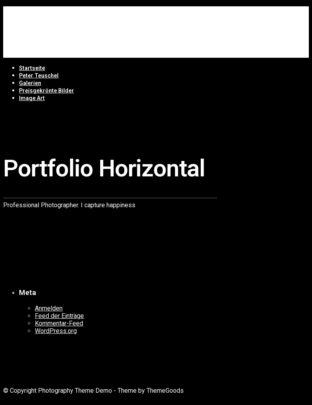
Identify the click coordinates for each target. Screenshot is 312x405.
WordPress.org (56, 331)
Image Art (32, 98)
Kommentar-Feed (59, 323)
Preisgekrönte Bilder (46, 90)
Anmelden (49, 308)
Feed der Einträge (59, 316)
